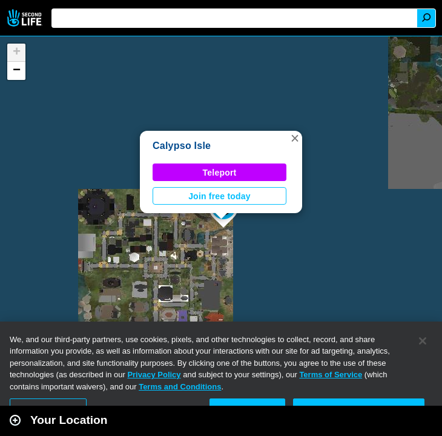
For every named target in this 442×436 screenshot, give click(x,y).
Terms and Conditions (180, 386)
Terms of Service (330, 374)
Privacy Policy (153, 374)
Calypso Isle (182, 145)
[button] (295, 138)
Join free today (219, 196)
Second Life (25, 17)
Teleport (220, 172)
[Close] (422, 341)
